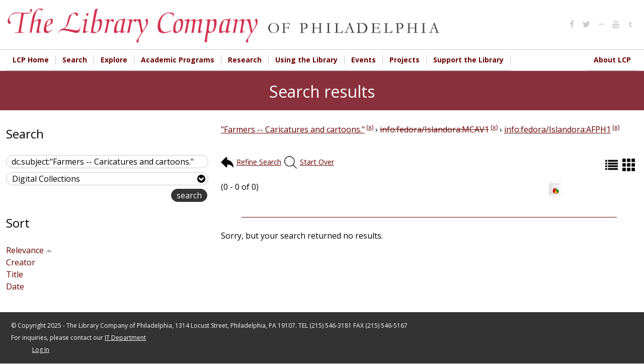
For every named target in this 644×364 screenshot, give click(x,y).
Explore (114, 59)
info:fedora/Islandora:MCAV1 (434, 129)
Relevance (29, 250)
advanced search (139, 196)
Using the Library (306, 59)
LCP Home (31, 59)
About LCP (612, 59)
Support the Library (468, 59)
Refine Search (258, 162)
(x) (369, 127)
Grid (629, 165)
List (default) (612, 165)
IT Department (125, 338)
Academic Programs (177, 59)
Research (245, 59)
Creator (20, 262)
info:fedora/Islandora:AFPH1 (557, 129)
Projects (404, 59)
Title (14, 274)
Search (74, 59)
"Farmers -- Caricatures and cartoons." (293, 129)
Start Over (317, 162)
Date (15, 287)
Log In (40, 350)
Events (363, 59)
